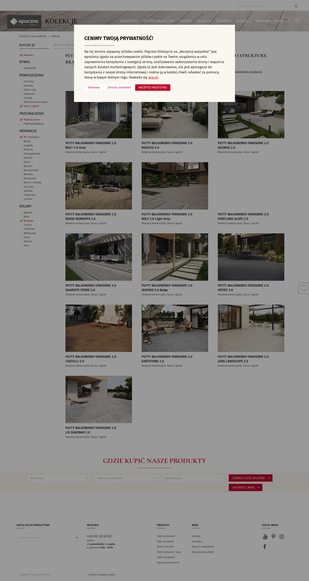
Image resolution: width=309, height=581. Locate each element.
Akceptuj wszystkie (153, 87)
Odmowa (94, 87)
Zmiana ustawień (119, 87)
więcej (153, 77)
